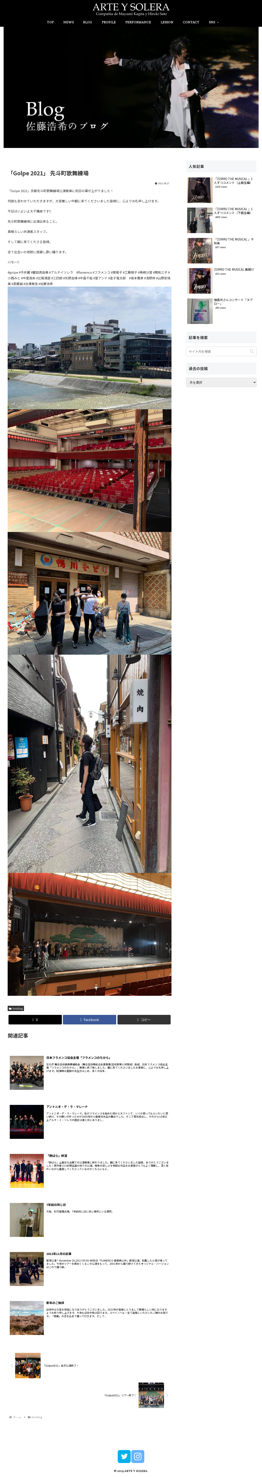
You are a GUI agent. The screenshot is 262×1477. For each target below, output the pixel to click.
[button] (144, 1019)
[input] (221, 351)
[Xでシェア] (35, 1019)
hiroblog (16, 1008)
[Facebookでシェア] (89, 1019)
